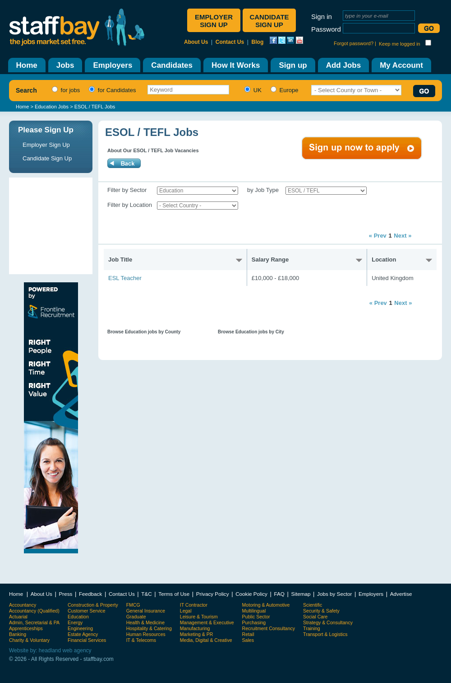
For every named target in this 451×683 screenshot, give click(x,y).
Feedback (90, 594)
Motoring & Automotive (266, 605)
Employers (371, 594)
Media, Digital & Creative (206, 640)
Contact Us (230, 42)
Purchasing (254, 622)
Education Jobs (52, 106)
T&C (146, 594)
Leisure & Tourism (199, 616)
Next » (402, 235)
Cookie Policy (251, 594)
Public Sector (256, 616)
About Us (196, 42)
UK (252, 90)
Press (65, 594)
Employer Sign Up (46, 144)
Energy (75, 622)
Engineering (80, 628)
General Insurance (146, 610)
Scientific (312, 605)
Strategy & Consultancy (328, 622)
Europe (283, 90)
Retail (248, 634)
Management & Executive (207, 622)
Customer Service (87, 610)
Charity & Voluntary (29, 640)
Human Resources (146, 634)
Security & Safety (321, 610)
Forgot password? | (355, 43)
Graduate (136, 616)
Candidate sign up (269, 20)
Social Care (315, 616)
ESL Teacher (125, 278)
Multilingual (254, 610)
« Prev (378, 235)
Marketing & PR (196, 634)
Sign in (321, 16)
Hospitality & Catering (149, 628)
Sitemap (301, 594)
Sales (248, 640)
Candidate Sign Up (47, 158)
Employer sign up (214, 20)
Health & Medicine (145, 622)
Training (311, 628)
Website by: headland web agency (50, 650)
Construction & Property (93, 605)
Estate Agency (83, 634)
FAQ (279, 594)
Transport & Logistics (325, 634)
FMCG (133, 605)
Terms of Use (173, 594)
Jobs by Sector (334, 594)
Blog (258, 42)
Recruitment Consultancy (268, 628)
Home (22, 106)
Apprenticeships (26, 628)
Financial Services (87, 640)
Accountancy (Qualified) (34, 610)
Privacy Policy (212, 594)
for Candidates (111, 90)
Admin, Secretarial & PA (34, 622)
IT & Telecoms (141, 640)
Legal (186, 610)
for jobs (65, 90)
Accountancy (22, 605)
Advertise (401, 594)
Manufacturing (195, 628)
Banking (17, 634)
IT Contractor (193, 605)
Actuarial (18, 616)
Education (78, 616)
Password (326, 29)
